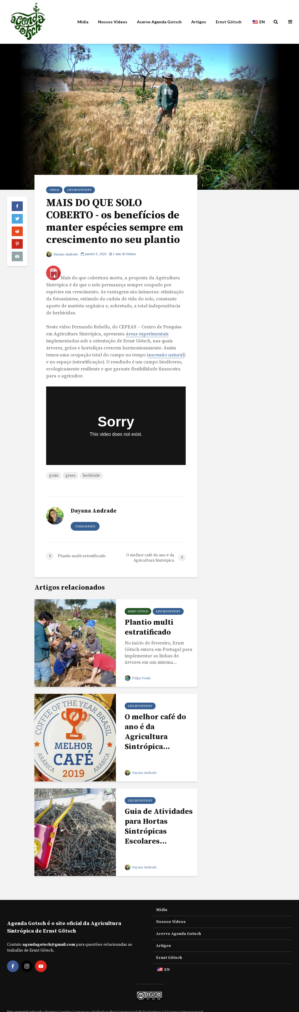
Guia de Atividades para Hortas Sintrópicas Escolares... (159, 826)
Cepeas (54, 190)
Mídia (82, 21)
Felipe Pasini (138, 678)
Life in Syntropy (79, 190)
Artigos (198, 21)
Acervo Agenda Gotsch (159, 21)
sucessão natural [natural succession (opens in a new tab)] (166, 355)
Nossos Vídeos (112, 21)
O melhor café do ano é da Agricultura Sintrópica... (155, 732)
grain (53, 475)
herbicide (91, 475)
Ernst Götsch (228, 21)
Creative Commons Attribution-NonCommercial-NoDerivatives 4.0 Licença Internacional (130, 1002)
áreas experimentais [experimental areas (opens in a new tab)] (147, 334)
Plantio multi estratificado (149, 627)
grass (70, 475)
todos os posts (85, 526)
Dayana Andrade (62, 254)
